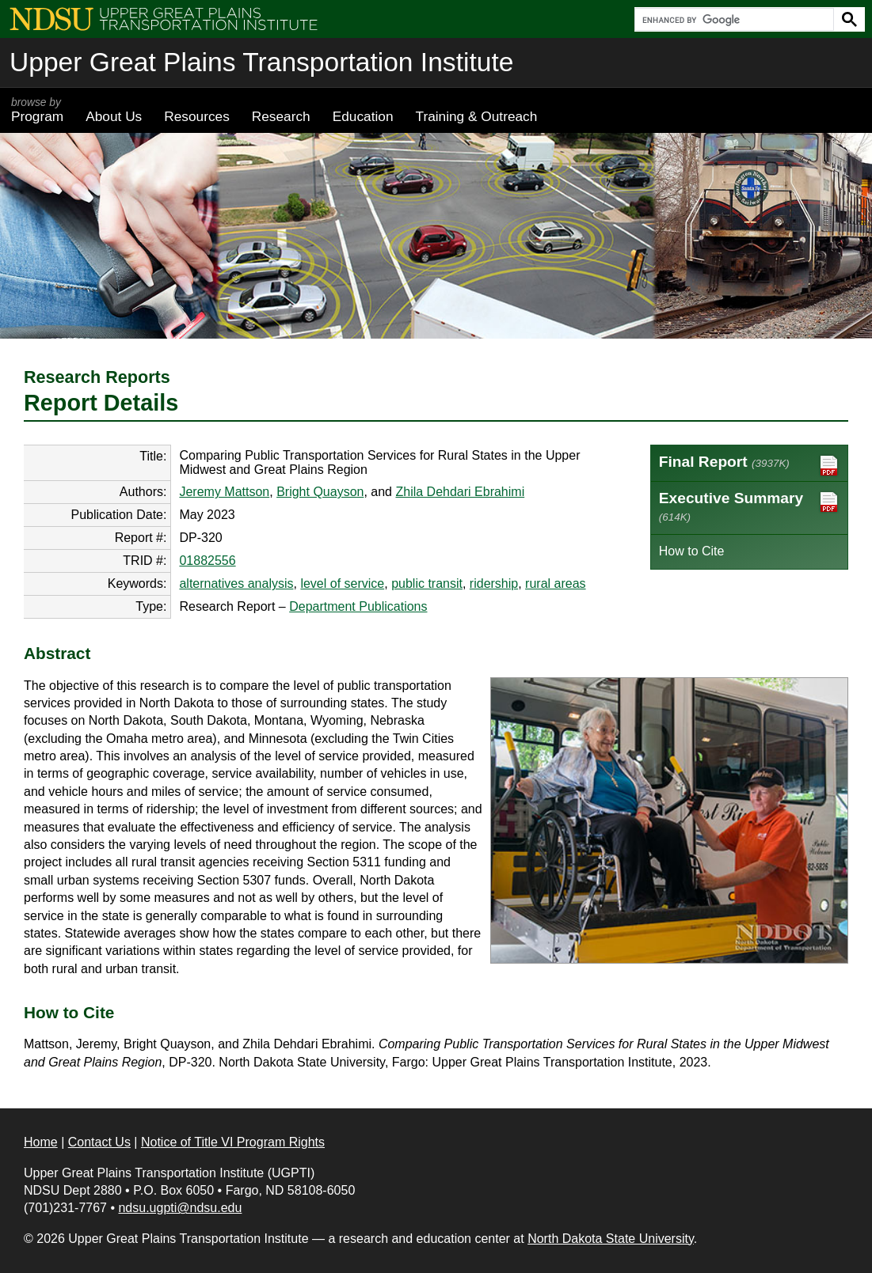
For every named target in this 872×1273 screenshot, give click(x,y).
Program (37, 110)
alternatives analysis (236, 583)
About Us (114, 116)
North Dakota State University (610, 1238)
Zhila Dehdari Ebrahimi (459, 491)
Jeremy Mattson (224, 491)
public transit (427, 583)
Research (281, 116)
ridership (494, 583)
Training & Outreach (476, 116)
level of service (342, 583)
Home (41, 1142)
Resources (197, 116)
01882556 (207, 560)
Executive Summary (749, 506)
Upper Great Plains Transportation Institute (261, 62)
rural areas (555, 583)
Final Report (749, 465)
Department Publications (358, 606)
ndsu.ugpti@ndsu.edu (180, 1207)
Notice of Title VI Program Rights (233, 1142)
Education (363, 116)
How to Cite (692, 551)
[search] (732, 20)
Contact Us (99, 1142)
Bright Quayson (320, 491)
